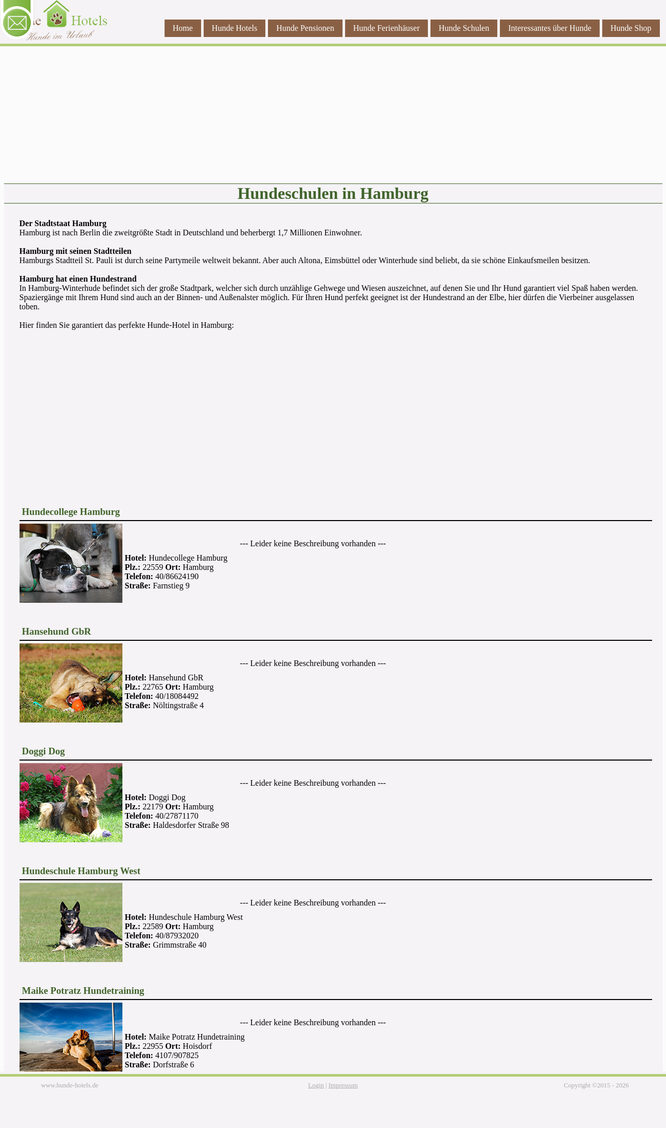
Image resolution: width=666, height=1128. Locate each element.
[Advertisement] (333, 411)
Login (316, 1085)
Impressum (343, 1085)
